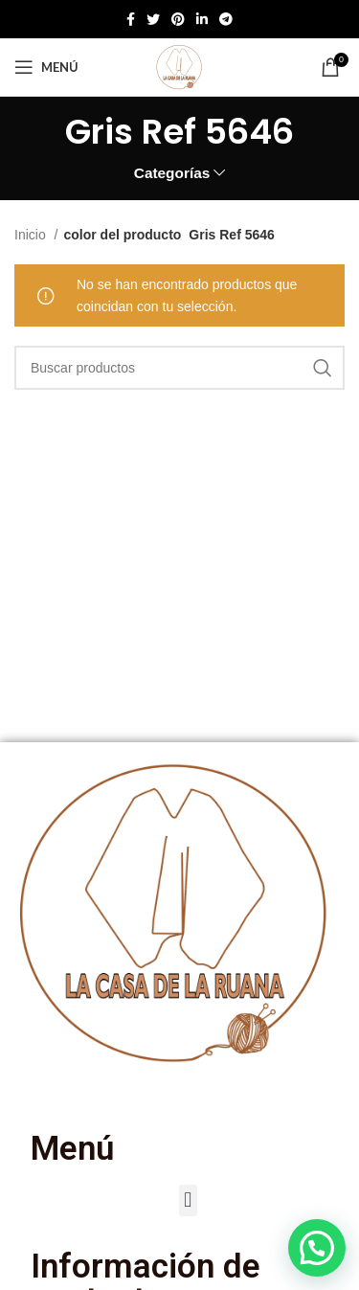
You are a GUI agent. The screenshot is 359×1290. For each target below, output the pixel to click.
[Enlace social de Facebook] (131, 19)
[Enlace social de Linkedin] (202, 19)
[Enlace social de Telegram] (225, 19)
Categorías (172, 173)
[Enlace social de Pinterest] (178, 19)
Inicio (32, 234)
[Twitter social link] (153, 19)
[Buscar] (179, 368)
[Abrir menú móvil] (46, 67)
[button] (188, 1200)
